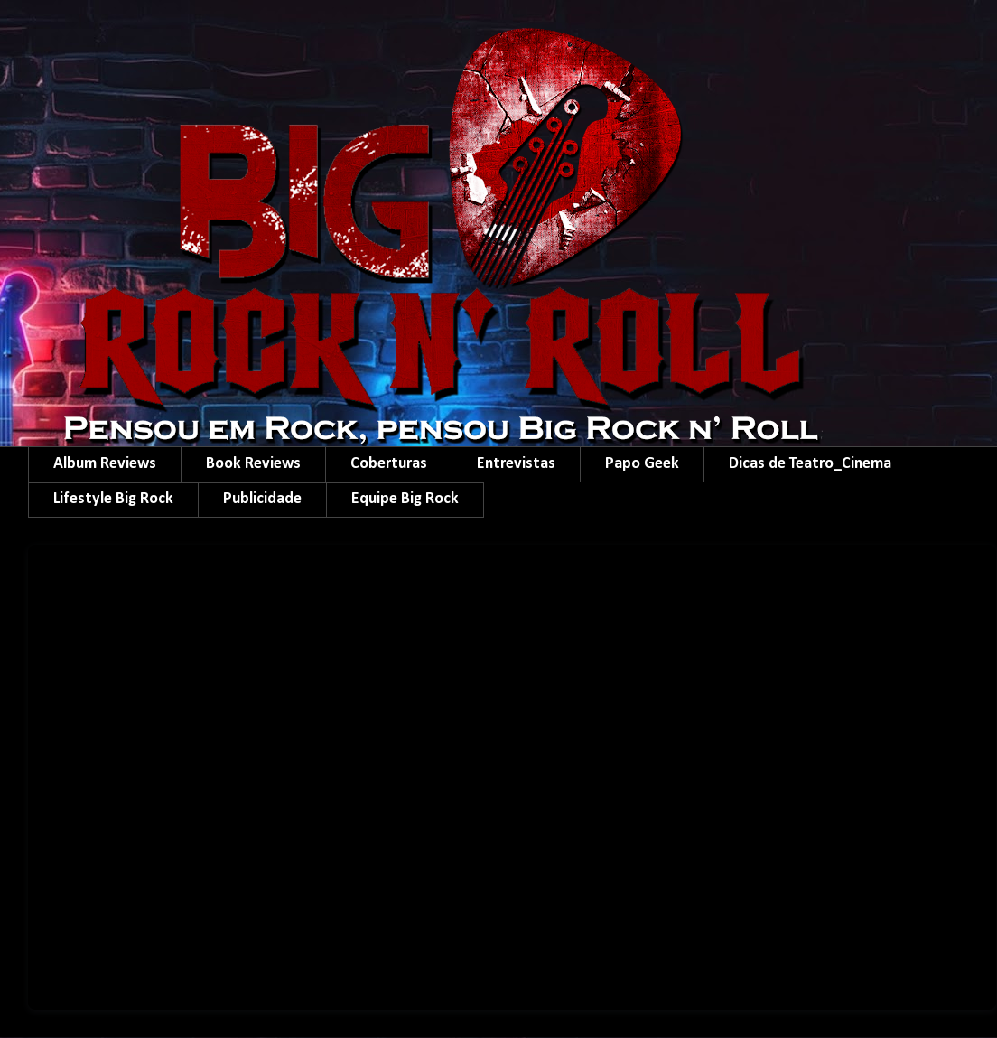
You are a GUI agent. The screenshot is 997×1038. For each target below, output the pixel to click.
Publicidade (262, 499)
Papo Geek (642, 463)
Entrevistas (516, 463)
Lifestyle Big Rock (113, 499)
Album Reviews (104, 463)
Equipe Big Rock (405, 499)
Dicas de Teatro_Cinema (810, 463)
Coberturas (388, 463)
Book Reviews (253, 463)
